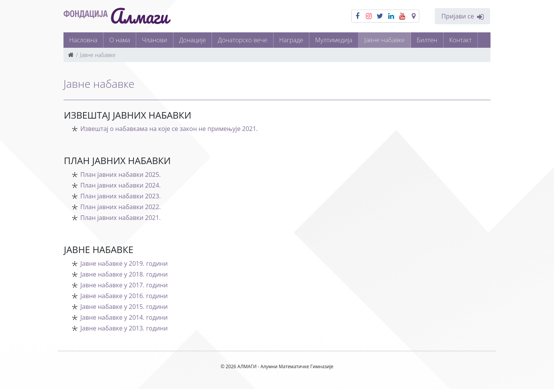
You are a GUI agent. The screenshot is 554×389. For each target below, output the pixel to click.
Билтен (427, 40)
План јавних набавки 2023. (120, 196)
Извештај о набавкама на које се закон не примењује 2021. (169, 128)
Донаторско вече (242, 40)
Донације (192, 40)
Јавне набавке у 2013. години (124, 328)
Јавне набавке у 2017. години (124, 285)
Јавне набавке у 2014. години (124, 317)
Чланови (154, 40)
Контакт (460, 40)
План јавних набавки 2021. (120, 217)
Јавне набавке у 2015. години (124, 306)
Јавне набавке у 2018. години (124, 274)
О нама (119, 40)
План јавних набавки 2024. (120, 185)
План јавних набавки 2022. (120, 207)
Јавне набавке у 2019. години (124, 263)
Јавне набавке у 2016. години (124, 296)
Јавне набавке (384, 40)
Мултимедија (333, 40)
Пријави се (462, 16)
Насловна (83, 40)
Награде (291, 40)
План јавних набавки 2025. (120, 174)
